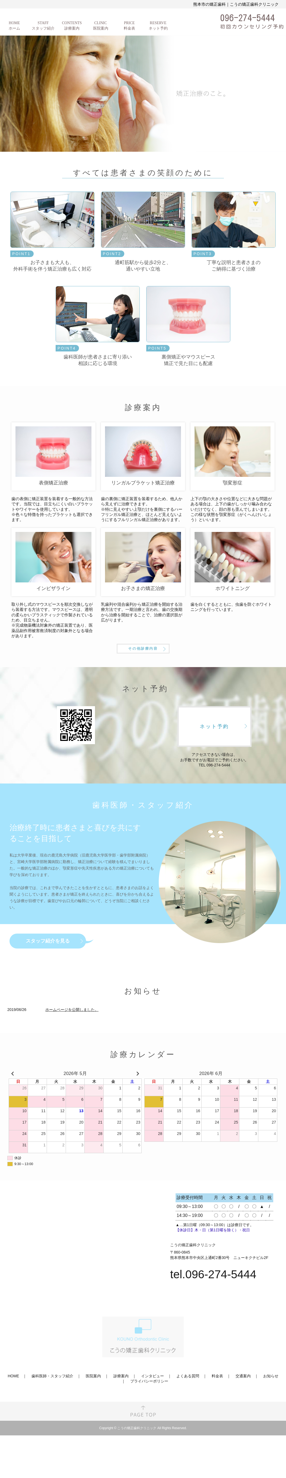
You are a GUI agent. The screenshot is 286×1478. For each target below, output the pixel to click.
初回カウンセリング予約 (252, 26)
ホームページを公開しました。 (71, 1031)
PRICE (129, 26)
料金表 (217, 1397)
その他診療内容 (142, 667)
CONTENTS (72, 26)
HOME (14, 26)
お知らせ (270, 1397)
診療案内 (121, 1397)
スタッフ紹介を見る (48, 962)
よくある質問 (187, 1397)
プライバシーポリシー (149, 1402)
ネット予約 (214, 748)
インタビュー (152, 1397)
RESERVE (158, 26)
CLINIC (100, 26)
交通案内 (243, 1397)
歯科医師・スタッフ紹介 (52, 1397)
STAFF (43, 26)
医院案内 (93, 1397)
